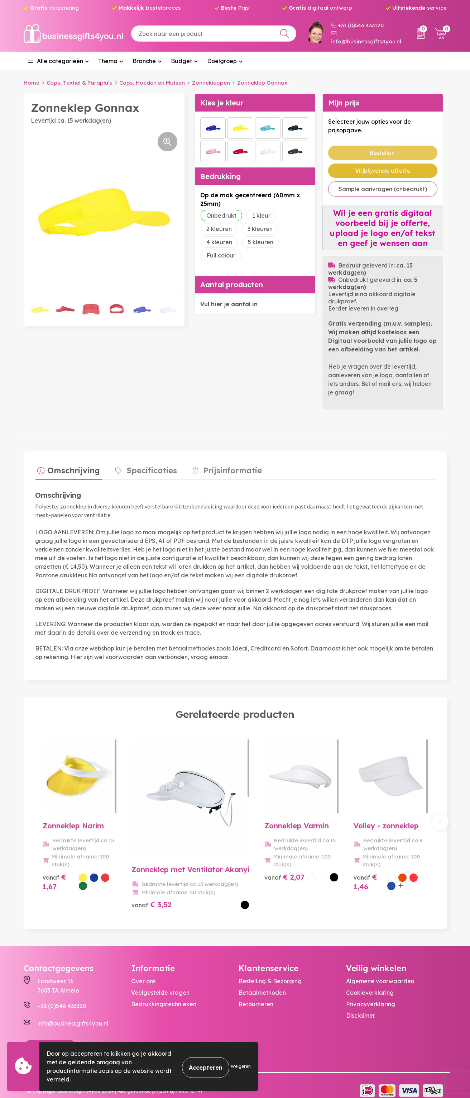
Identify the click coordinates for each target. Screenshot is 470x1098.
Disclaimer (360, 1005)
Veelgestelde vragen (160, 982)
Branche (144, 61)
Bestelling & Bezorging (270, 971)
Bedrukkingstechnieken (163, 994)
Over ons (143, 971)
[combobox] (213, 33)
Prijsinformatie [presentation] (220, 468)
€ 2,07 (263, 885)
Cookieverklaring (370, 982)
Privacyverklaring (370, 994)
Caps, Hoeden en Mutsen (152, 82)
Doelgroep (222, 61)
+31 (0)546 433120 (357, 25)
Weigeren (241, 1066)
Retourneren (256, 994)
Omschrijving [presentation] (71, 468)
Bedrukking (220, 175)
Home (31, 82)
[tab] (66, 470)
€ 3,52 (163, 876)
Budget (181, 61)
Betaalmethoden (262, 982)
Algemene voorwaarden (380, 971)
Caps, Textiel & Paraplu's (79, 82)
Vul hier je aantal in (229, 303)
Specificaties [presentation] (145, 468)
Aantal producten (231, 284)
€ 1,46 (354, 890)
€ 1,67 (62, 885)
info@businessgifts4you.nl (366, 37)
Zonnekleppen (211, 82)
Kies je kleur (221, 102)
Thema (108, 61)
